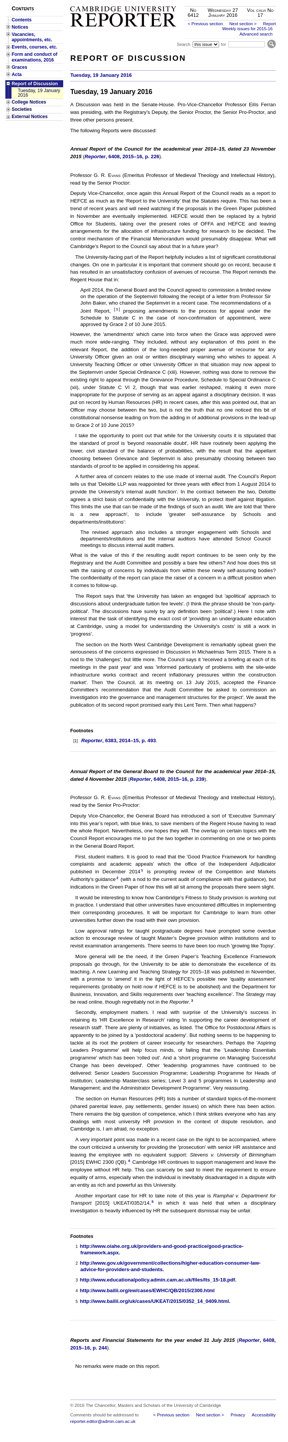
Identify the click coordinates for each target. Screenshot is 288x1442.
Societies (21, 109)
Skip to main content (255, 2)
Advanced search (255, 34)
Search (183, 44)
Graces (19, 67)
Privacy (238, 1415)
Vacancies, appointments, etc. (31, 37)
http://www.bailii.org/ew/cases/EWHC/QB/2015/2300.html (147, 1290)
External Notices (29, 116)
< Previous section (205, 23)
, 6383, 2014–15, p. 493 (118, 740)
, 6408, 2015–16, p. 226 (122, 156)
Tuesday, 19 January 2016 (39, 93)
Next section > (243, 23)
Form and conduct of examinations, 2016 (34, 57)
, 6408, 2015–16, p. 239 (167, 779)
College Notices (28, 102)
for (223, 44)
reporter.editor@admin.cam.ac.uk (102, 1421)
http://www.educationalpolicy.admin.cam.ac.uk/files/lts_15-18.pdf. (158, 1280)
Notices (19, 27)
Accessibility (264, 1415)
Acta (16, 74)
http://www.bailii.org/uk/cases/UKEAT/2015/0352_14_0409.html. (155, 1301)
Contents (21, 20)
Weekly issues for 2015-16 (247, 28)
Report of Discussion (34, 83)
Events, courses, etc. (34, 47)
